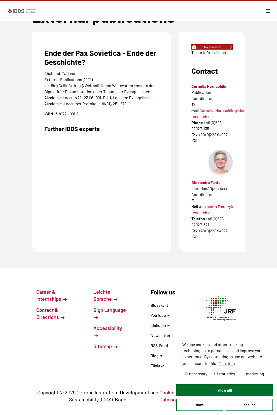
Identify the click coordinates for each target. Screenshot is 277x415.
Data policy (174, 399)
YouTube (160, 315)
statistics (224, 373)
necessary (196, 373)
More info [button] (227, 363)
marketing (253, 373)
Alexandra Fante (206, 182)
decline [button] (250, 405)
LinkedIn (160, 325)
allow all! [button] (224, 390)
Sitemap (105, 346)
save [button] (200, 405)
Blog (156, 355)
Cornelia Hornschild (208, 86)
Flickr (157, 365)
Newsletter (160, 335)
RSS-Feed (159, 345)
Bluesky (159, 305)
